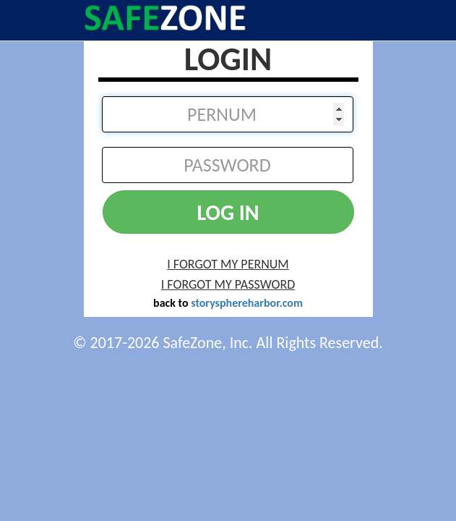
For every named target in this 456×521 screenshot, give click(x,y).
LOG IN (228, 212)
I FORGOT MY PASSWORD (228, 284)
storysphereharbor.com (247, 303)
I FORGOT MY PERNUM (228, 264)
